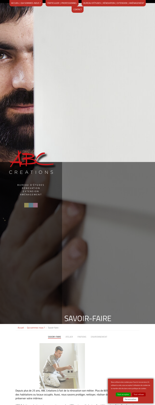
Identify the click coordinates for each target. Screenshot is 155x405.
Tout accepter (123, 394)
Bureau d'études (92, 3)
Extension (122, 3)
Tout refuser (139, 394)
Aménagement (136, 3)
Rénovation (109, 3)
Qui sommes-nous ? (31, 3)
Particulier (53, 3)
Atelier (69, 336)
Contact (77, 9)
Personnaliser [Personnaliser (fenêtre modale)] (131, 399)
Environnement (99, 336)
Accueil (15, 3)
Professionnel (69, 3)
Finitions (82, 336)
